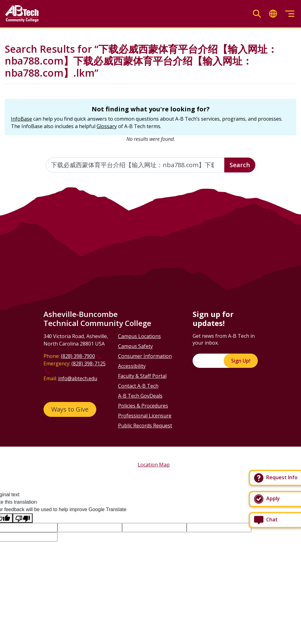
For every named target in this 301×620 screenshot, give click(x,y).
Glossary (107, 126)
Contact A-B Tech (138, 385)
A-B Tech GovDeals (140, 395)
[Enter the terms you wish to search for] (135, 165)
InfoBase (21, 118)
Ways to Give (70, 409)
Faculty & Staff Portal (142, 375)
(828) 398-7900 (78, 356)
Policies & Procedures (143, 405)
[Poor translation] (23, 518)
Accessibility (132, 366)
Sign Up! (240, 360)
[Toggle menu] (290, 13)
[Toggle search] (257, 13)
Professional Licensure (144, 415)
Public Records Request (145, 425)
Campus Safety (135, 346)
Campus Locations (139, 336)
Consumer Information (145, 356)
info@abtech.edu (77, 378)
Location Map (154, 464)
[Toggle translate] (273, 13)
